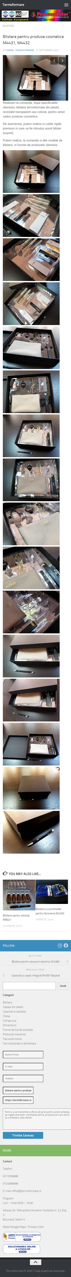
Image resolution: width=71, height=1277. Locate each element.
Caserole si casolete (14, 1011)
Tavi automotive (12, 1039)
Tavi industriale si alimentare (19, 1043)
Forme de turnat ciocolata (18, 1030)
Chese (6, 1016)
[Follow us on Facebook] (66, 945)
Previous (54, 61)
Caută (63, 985)
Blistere (8, 26)
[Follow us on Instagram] (60, 945)
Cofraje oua (9, 1020)
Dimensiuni (9, 1025)
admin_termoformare (20, 50)
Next (62, 61)
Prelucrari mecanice (14, 1034)
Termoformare (13, 4)
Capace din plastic (13, 1007)
